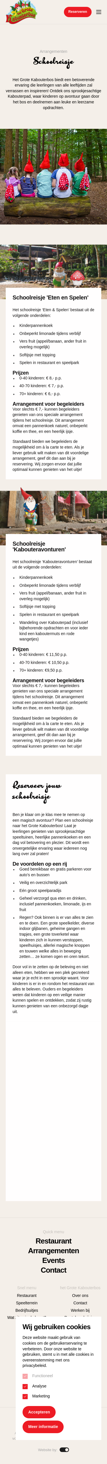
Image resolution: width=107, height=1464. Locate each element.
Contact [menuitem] (53, 1270)
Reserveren (77, 12)
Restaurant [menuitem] (53, 1241)
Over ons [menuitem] (80, 1295)
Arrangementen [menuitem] (53, 1250)
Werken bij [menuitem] (80, 1310)
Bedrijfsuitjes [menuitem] (26, 1310)
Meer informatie (43, 1426)
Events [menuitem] (53, 1260)
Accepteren (39, 1412)
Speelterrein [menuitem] (27, 1303)
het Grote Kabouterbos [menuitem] (80, 1287)
